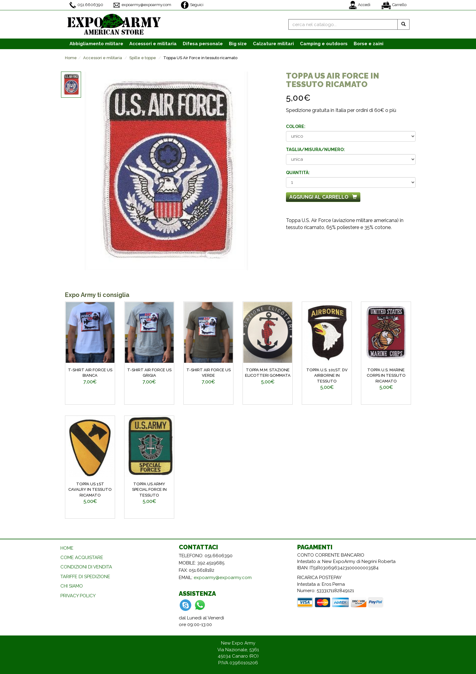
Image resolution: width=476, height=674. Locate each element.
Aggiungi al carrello (323, 197)
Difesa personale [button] (203, 43)
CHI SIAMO (71, 586)
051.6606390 (86, 5)
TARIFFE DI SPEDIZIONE (85, 576)
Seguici (192, 5)
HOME (66, 548)
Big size (238, 43)
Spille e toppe (142, 58)
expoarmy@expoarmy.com (142, 5)
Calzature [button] (273, 43)
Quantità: (298, 172)
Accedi (359, 5)
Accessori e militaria (102, 58)
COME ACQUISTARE (81, 557)
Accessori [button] (153, 43)
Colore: (295, 126)
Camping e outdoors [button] (324, 43)
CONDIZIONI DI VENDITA (86, 567)
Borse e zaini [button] (368, 43)
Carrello (394, 5)
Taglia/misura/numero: (315, 149)
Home (71, 58)
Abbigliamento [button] (96, 43)
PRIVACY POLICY (78, 595)
